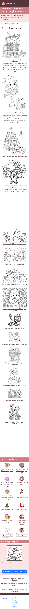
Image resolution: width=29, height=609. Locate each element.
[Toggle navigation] (26, 3)
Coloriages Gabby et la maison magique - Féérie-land (7, 469)
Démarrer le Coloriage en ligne (14, 571)
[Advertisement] (14, 209)
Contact (24, 597)
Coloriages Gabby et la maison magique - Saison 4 (22, 520)
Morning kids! (8, 3)
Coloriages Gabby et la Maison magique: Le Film (22, 469)
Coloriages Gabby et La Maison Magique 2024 (7, 495)
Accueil (3, 15)
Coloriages (9, 15)
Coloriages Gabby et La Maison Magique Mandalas (7, 534)
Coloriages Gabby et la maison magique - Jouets (7, 482)
